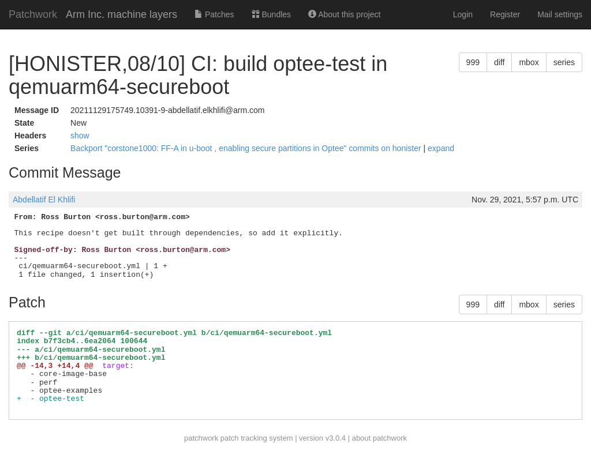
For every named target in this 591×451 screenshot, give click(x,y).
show (79, 135)
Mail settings (559, 14)
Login (463, 14)
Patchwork (33, 14)
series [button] (564, 62)
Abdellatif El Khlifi (44, 199)
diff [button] (499, 62)
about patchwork (379, 438)
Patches (214, 14)
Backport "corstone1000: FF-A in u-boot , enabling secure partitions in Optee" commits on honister (246, 148)
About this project (344, 14)
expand (441, 148)
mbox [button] (528, 62)
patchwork (201, 438)
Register (505, 14)
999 (473, 62)
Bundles (271, 14)
